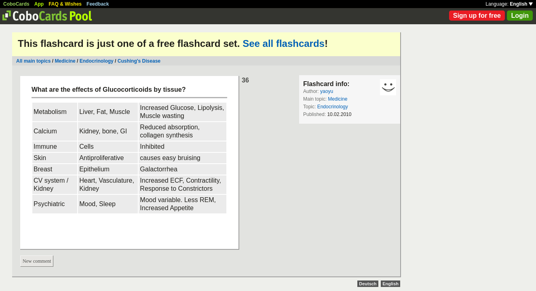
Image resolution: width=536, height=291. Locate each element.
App (39, 4)
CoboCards (16, 4)
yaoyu (326, 91)
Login (520, 15)
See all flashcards (284, 43)
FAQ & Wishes (65, 4)
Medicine (65, 61)
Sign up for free (477, 15)
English (521, 4)
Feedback (98, 4)
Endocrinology (97, 61)
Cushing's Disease (139, 61)
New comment (37, 261)
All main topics (33, 61)
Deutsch (367, 283)
